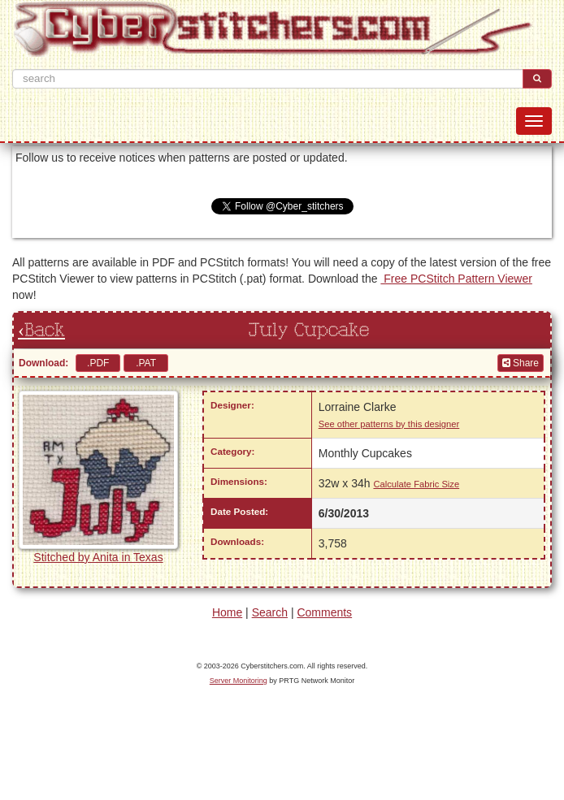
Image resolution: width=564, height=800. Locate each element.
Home (227, 612)
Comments (324, 612)
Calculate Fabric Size (416, 484)
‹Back (41, 330)
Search (270, 612)
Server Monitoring (238, 681)
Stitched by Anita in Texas (98, 557)
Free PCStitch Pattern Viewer (455, 278)
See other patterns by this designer (389, 424)
